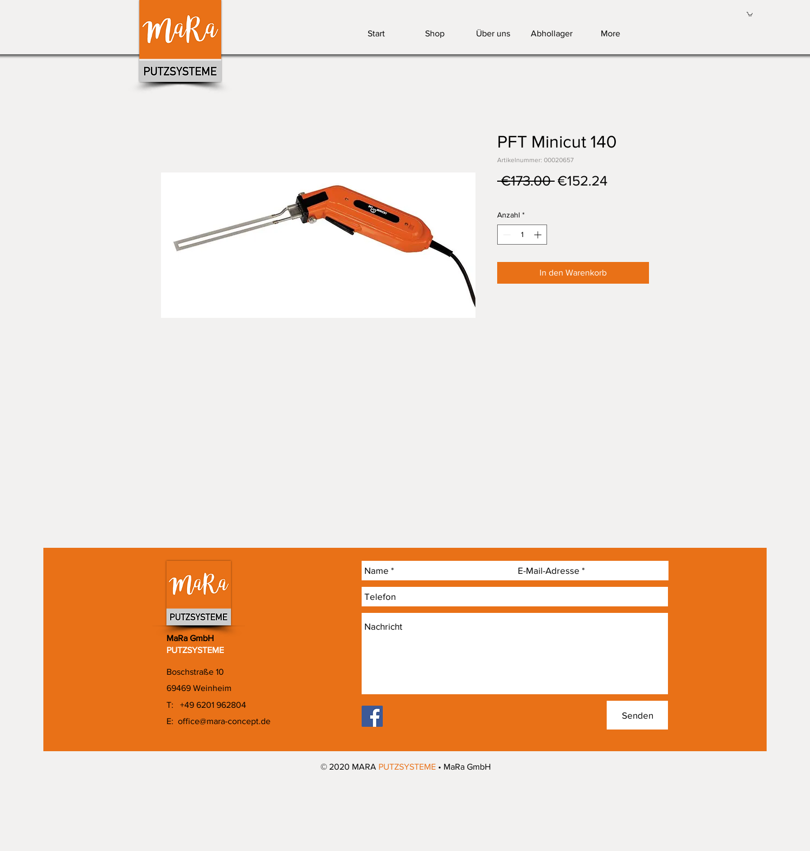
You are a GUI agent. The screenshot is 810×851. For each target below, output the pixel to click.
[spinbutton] (522, 234)
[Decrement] (505, 234)
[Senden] (637, 715)
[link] (750, 13)
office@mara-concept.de (224, 721)
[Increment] (538, 234)
